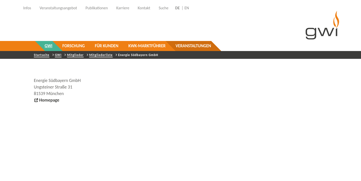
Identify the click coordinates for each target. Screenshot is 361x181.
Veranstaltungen (193, 46)
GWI (48, 46)
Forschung (73, 46)
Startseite (41, 55)
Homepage (49, 100)
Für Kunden (106, 46)
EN (187, 8)
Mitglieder (75, 55)
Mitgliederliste (101, 55)
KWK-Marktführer (146, 46)
